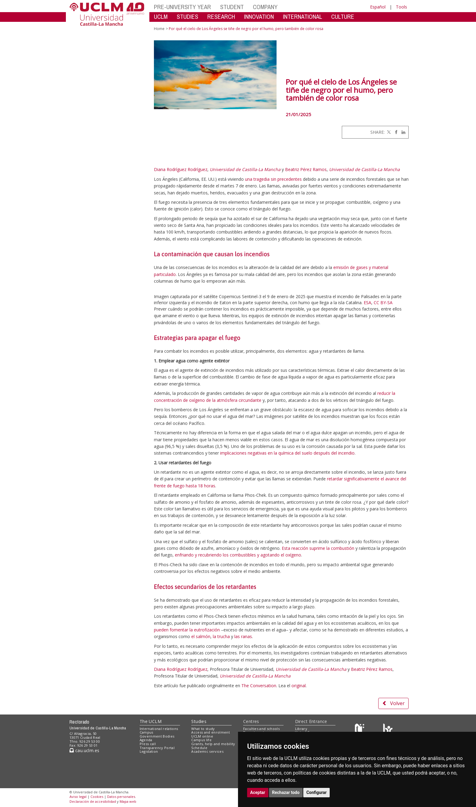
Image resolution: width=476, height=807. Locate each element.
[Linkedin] (402, 132)
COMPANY (265, 7)
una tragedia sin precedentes (273, 179)
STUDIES (187, 16)
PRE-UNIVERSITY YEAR (182, 7)
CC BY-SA (383, 302)
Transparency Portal (157, 747)
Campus (146, 732)
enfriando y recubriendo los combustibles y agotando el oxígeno (238, 555)
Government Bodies (157, 736)
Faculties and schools (261, 728)
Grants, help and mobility (213, 743)
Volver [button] (393, 703)
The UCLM (151, 721)
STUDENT (232, 7)
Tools (401, 7)
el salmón (200, 636)
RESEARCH (221, 16)
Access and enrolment (210, 732)
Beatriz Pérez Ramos (306, 169)
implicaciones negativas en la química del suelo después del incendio (287, 453)
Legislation (149, 751)
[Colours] (387, 730)
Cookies (96, 796)
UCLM (161, 16)
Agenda (146, 740)
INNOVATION (259, 16)
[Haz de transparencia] (360, 730)
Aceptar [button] (257, 792)
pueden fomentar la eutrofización (187, 630)
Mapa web (128, 801)
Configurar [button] (316, 792)
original (298, 685)
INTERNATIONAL (302, 16)
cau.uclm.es (84, 750)
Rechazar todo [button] (286, 792)
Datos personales (121, 796)
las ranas (243, 636)
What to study (203, 728)
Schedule (199, 747)
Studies (198, 721)
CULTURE (342, 16)
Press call (148, 743)
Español (378, 7)
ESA (367, 302)
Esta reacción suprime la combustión (318, 548)
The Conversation (258, 685)
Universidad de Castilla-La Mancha (245, 169)
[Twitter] (388, 132)
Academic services (207, 751)
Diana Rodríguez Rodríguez (180, 169)
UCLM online (202, 736)
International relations (159, 728)
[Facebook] (394, 132)
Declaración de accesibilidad (93, 801)
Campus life (201, 740)
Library (301, 728)
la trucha (221, 636)
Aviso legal (78, 796)
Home (159, 28)
